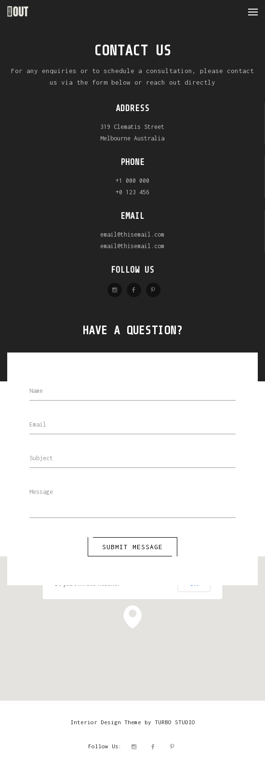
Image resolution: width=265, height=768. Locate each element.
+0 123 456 (132, 192)
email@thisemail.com (132, 234)
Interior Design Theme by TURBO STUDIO (132, 722)
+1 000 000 (132, 180)
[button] (132, 617)
